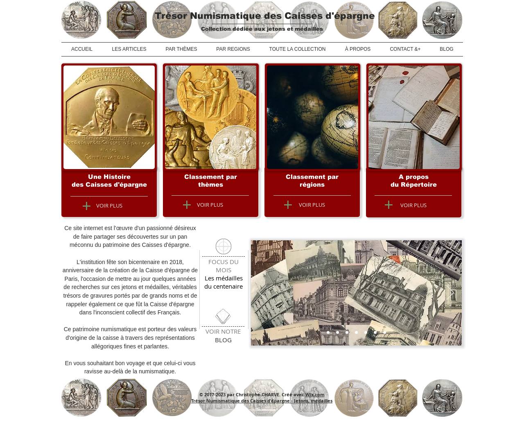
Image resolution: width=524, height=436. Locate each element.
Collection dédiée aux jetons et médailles (262, 29)
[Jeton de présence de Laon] (375, 332)
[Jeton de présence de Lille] (356, 332)
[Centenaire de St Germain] (347, 332)
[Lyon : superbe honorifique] (384, 332)
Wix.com (315, 394)
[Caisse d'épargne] (328, 332)
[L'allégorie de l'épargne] (365, 332)
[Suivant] (450, 293)
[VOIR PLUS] (109, 205)
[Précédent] (262, 293)
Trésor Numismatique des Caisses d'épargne (265, 16)
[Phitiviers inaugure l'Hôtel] (337, 332)
